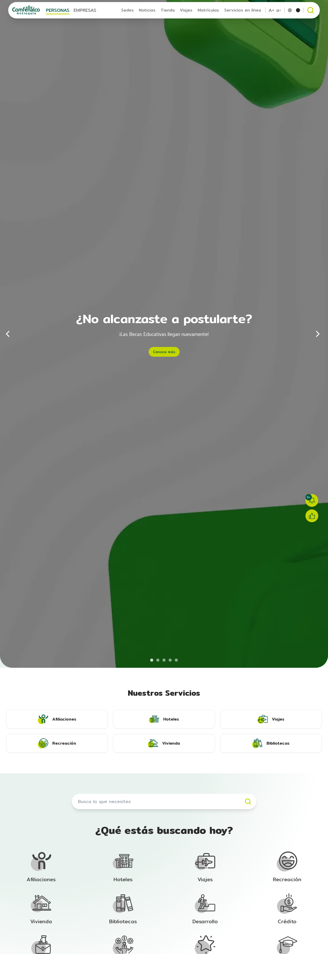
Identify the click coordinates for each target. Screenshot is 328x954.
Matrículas (208, 10)
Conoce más (164, 352)
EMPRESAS (85, 10)
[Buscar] (248, 801)
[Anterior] (10, 334)
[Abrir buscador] (310, 10)
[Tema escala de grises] (298, 10)
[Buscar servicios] (164, 801)
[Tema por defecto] (290, 10)
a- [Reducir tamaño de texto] (278, 10)
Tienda (168, 10)
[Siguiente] (318, 334)
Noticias (147, 10)
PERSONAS (57, 10)
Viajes (186, 10)
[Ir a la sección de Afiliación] (41, 867)
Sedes (127, 10)
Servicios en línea (242, 10)
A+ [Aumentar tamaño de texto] (271, 10)
